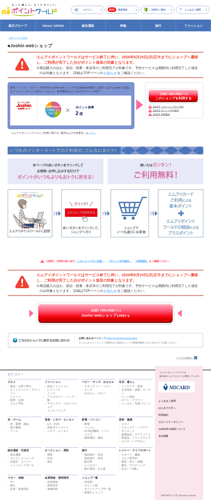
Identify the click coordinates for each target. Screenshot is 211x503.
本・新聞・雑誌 (19, 423)
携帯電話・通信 (93, 437)
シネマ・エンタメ (58, 430)
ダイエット (128, 430)
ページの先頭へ (184, 357)
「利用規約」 (141, 261)
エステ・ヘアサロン (133, 441)
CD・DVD (53, 423)
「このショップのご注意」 (89, 261)
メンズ (51, 393)
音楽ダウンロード (58, 427)
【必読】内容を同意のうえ (173, 96)
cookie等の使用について (171, 429)
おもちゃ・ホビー (95, 393)
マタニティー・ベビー (97, 386)
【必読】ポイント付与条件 (165, 110)
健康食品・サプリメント (136, 434)
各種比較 (52, 488)
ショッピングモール (22, 465)
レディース (54, 389)
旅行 (158, 25)
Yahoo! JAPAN (53, 25)
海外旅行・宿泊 (93, 458)
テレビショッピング (22, 458)
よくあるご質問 (193, 9)
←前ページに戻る (17, 37)
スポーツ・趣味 (130, 454)
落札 (50, 461)
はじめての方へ (167, 408)
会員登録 (52, 481)
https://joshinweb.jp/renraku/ (121, 338)
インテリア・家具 (132, 386)
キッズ (88, 389)
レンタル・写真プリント (136, 403)
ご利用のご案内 (158, 9)
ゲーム (14, 430)
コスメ (125, 423)
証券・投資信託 (19, 488)
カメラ (88, 434)
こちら (92, 133)
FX (12, 481)
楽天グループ (17, 25)
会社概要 (163, 436)
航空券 (88, 461)
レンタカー (91, 465)
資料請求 (52, 485)
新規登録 (122, 9)
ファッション (193, 25)
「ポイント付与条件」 (119, 261)
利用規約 (163, 415)
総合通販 (88, 25)
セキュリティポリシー (170, 422)
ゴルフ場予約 (129, 458)
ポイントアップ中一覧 (97, 488)
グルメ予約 (16, 403)
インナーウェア (56, 410)
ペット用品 (128, 396)
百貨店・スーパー (21, 461)
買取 (50, 454)
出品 (50, 458)
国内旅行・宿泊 (93, 454)
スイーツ (15, 396)
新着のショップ (93, 492)
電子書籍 (15, 427)
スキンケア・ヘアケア (134, 427)
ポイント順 (91, 485)
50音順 (88, 481)
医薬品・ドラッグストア (136, 437)
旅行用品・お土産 (95, 468)
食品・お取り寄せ (21, 386)
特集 (123, 25)
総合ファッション (58, 386)
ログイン (87, 9)
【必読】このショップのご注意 (168, 107)
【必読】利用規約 (161, 114)
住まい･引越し (130, 468)
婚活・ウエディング (133, 465)
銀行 (12, 485)
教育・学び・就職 (132, 461)
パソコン (89, 427)
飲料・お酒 (16, 400)
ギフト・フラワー (132, 400)
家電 (87, 423)
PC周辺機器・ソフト (96, 430)
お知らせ (110, 73)
